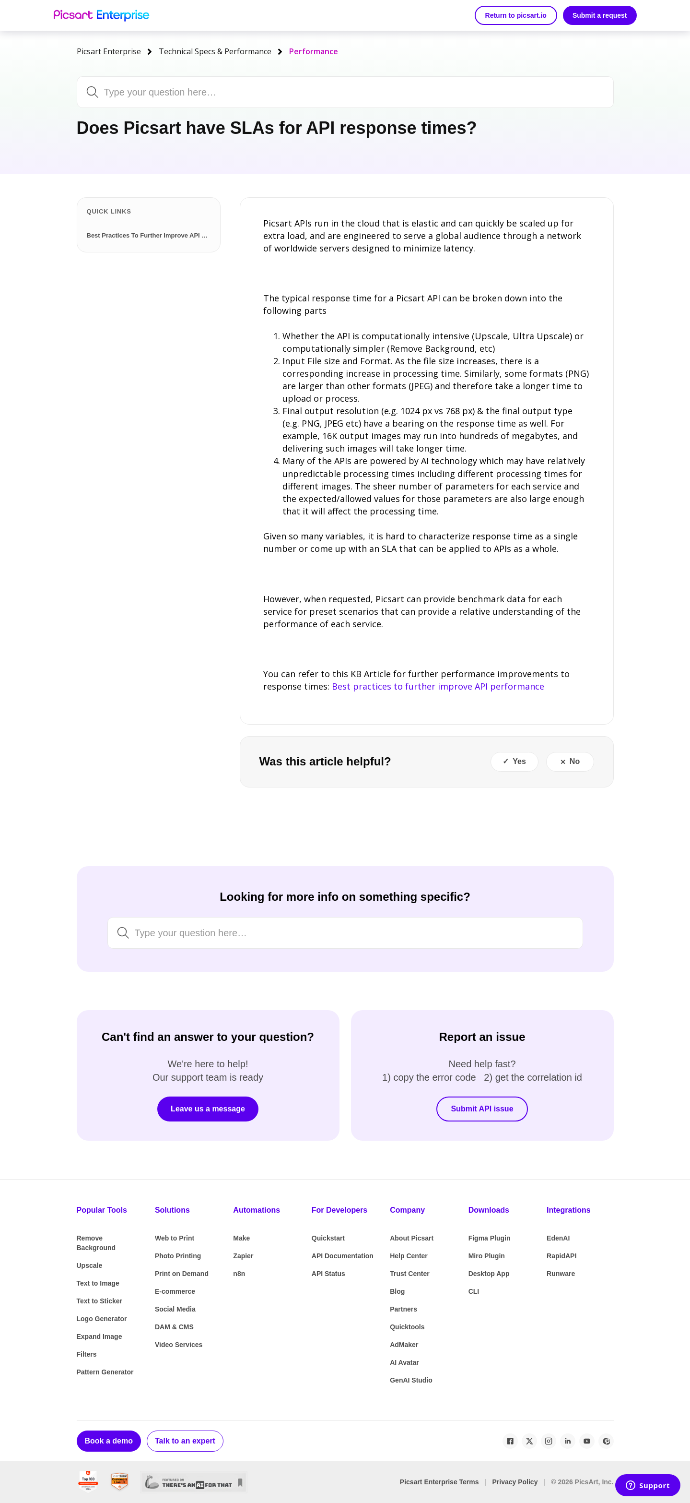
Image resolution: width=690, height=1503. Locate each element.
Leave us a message (208, 1109)
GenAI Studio (411, 1380)
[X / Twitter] (529, 1441)
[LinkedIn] (567, 1441)
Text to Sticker (99, 1301)
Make (241, 1238)
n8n (239, 1273)
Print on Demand (182, 1273)
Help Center (409, 1256)
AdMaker (404, 1344)
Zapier (243, 1256)
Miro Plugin (486, 1256)
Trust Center (409, 1273)
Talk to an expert (185, 1441)
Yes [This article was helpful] (519, 761)
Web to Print (174, 1238)
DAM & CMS (174, 1327)
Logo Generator (102, 1319)
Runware (561, 1273)
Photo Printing (178, 1256)
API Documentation (343, 1256)
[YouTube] (587, 1441)
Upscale (90, 1265)
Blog (397, 1291)
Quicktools (407, 1327)
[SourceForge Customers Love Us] (119, 1482)
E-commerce (175, 1291)
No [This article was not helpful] (575, 761)
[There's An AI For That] (194, 1482)
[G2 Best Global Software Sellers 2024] (88, 1482)
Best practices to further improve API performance (438, 686)
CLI (473, 1291)
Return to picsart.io (516, 15)
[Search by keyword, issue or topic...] (319, 92)
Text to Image (98, 1283)
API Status (328, 1273)
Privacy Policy (515, 1482)
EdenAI (558, 1238)
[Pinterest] (606, 1441)
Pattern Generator (105, 1372)
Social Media (175, 1309)
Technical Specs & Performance (215, 51)
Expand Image (99, 1336)
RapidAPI (561, 1256)
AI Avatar (404, 1362)
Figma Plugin (489, 1238)
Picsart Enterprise (109, 51)
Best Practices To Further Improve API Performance (150, 235)
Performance (313, 51)
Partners (403, 1309)
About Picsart (411, 1238)
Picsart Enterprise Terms (439, 1482)
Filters (87, 1354)
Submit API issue (482, 1109)
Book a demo (109, 1441)
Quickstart (328, 1238)
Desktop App (489, 1273)
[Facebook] (510, 1441)
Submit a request (600, 15)
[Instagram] (548, 1441)
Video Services (178, 1344)
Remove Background (96, 1243)
